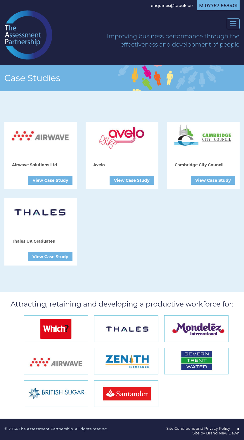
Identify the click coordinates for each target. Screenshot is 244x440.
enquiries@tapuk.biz (172, 5)
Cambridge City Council (199, 164)
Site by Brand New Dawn (216, 433)
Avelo (99, 164)
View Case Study (50, 180)
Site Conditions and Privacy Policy (198, 428)
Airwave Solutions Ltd (34, 164)
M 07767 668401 (218, 5)
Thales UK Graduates (33, 241)
